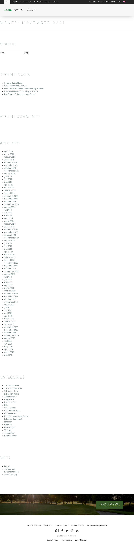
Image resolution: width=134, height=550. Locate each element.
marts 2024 (9, 221)
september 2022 (11, 271)
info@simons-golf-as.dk (97, 525)
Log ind (7, 466)
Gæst (83, 6)
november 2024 (11, 199)
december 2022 (11, 263)
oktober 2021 (10, 299)
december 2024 (11, 196)
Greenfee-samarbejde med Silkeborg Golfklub (24, 88)
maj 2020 (8, 347)
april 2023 (8, 252)
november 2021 (11, 296)
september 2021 (11, 302)
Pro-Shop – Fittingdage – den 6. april (20, 94)
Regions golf (9, 427)
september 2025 (11, 171)
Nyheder (8, 422)
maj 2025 (8, 182)
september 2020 (11, 335)
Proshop (8, 424)
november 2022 (11, 266)
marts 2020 (9, 352)
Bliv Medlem (71, 6)
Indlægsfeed (9, 469)
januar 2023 (9, 260)
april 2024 (8, 218)
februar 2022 (9, 291)
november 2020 (11, 330)
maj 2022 (8, 282)
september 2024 (11, 204)
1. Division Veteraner (13, 388)
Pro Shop (94, 6)
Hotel (47, 1)
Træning (8, 430)
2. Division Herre (11, 391)
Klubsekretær (10, 413)
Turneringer (9, 433)
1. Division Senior (11, 385)
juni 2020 (8, 344)
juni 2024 (8, 213)
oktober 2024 (10, 201)
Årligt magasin (10, 397)
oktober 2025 (10, 168)
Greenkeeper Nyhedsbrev (15, 86)
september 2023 (11, 238)
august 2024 (9, 207)
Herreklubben (66, 540)
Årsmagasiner (121, 6)
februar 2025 (9, 190)
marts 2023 (9, 254)
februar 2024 (9, 224)
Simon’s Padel (120, 13)
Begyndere (9, 399)
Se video (55, 1)
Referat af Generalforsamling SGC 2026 (21, 91)
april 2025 (8, 185)
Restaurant (38, 1)
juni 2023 (8, 246)
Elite (6, 405)
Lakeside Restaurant (13, 419)
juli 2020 (8, 341)
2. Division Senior (11, 394)
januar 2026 (9, 159)
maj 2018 (8, 355)
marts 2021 (9, 318)
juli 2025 (8, 176)
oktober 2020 (10, 332)
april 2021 (8, 316)
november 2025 (11, 165)
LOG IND (92, 1)
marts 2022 (9, 288)
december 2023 (11, 229)
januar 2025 (9, 193)
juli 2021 (8, 307)
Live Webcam (55, 6)
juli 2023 (8, 243)
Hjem (28, 9)
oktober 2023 (10, 235)
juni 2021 (8, 310)
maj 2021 (8, 313)
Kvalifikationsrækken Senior (16, 416)
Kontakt (106, 6)
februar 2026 (9, 157)
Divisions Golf (10, 402)
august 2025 (9, 173)
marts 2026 (9, 154)
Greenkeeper (10, 408)
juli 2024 (8, 210)
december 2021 (11, 293)
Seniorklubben (81, 540)
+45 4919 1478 (77, 525)
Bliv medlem (109, 505)
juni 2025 (8, 179)
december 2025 (11, 162)
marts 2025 (9, 187)
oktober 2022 (10, 268)
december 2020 (11, 327)
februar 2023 (9, 257)
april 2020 (8, 349)
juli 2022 (8, 277)
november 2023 (11, 232)
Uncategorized (10, 436)
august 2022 (9, 274)
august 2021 (9, 305)
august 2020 (9, 338)
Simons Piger (53, 540)
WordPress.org (10, 474)
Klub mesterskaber (12, 410)
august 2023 (9, 240)
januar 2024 (9, 226)
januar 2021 (9, 324)
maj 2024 (8, 215)
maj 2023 (8, 249)
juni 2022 (8, 280)
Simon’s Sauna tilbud (13, 83)
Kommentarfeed (11, 472)
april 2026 (8, 151)
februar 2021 (9, 321)
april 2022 (8, 285)
